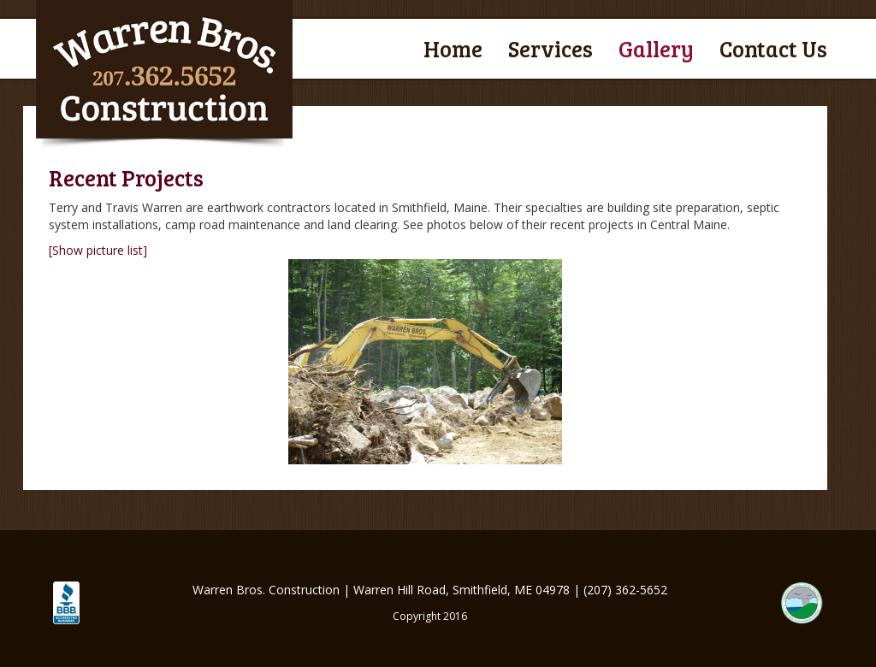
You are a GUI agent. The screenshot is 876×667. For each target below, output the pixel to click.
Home (452, 48)
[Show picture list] (98, 250)
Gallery (656, 48)
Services (550, 48)
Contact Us (773, 48)
